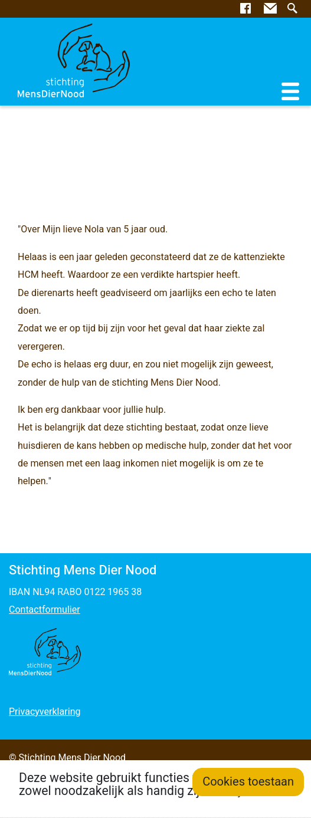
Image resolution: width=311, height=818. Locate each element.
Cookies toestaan (248, 781)
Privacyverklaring (44, 712)
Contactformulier (44, 610)
